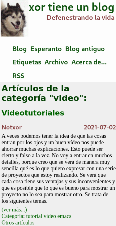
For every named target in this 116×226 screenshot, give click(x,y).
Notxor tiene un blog (61, 6)
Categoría (12, 216)
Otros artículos (18, 222)
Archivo (56, 62)
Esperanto (46, 49)
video (50, 216)
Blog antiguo (85, 49)
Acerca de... (89, 62)
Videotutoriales (33, 113)
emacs (64, 216)
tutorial (34, 216)
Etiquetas (26, 62)
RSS (18, 76)
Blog (19, 49)
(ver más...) (14, 209)
